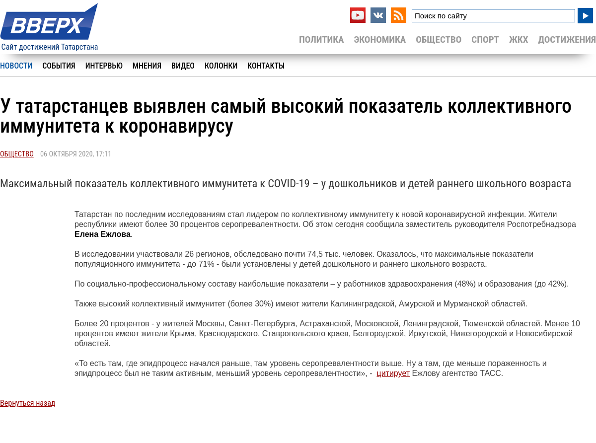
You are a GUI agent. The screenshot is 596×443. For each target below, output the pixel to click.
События (58, 66)
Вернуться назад (27, 403)
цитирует (393, 373)
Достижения (567, 39)
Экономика (380, 39)
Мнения (147, 66)
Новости (16, 66)
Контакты (266, 66)
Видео (183, 66)
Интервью (104, 66)
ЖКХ (518, 39)
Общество (438, 39)
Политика (321, 39)
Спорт (485, 39)
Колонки (221, 66)
